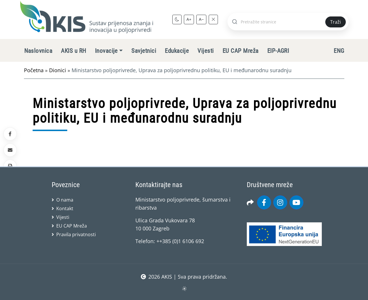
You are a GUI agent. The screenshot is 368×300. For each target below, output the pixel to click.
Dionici (57, 70)
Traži (335, 22)
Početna (34, 70)
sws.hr (184, 288)
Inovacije (106, 50)
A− (201, 19)
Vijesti (205, 50)
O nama (64, 200)
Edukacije (177, 50)
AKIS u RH (73, 50)
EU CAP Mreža (241, 50)
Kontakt (64, 208)
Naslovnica (38, 50)
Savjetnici (143, 50)
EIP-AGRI (278, 50)
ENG (339, 50)
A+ (188, 19)
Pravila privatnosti (76, 234)
